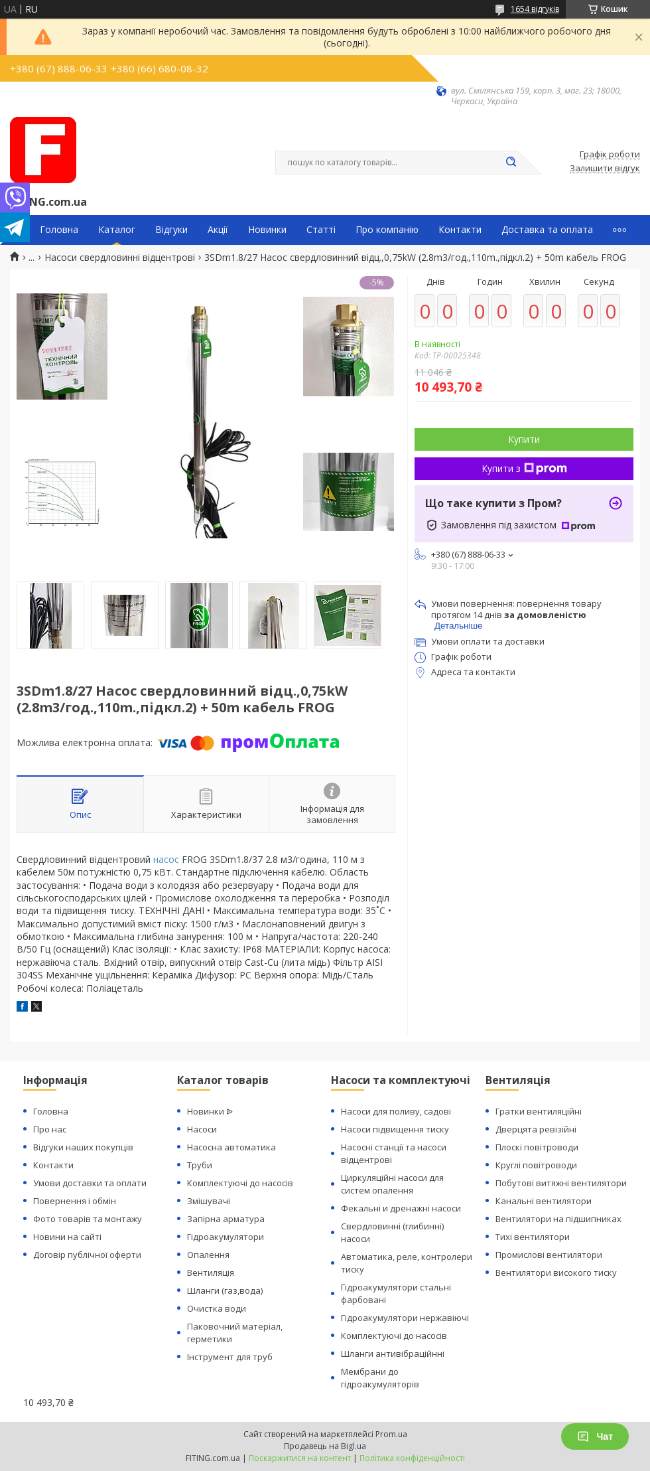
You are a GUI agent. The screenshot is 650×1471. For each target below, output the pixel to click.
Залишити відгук (605, 168)
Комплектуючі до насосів (240, 1183)
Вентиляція (210, 1272)
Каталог (116, 229)
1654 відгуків (535, 9)
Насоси (202, 1129)
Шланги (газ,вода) (225, 1290)
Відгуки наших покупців (83, 1147)
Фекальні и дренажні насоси (401, 1208)
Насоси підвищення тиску (395, 1129)
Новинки (267, 229)
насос (166, 859)
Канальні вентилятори (543, 1201)
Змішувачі (208, 1201)
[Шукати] (510, 163)
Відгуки (171, 229)
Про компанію (387, 229)
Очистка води (216, 1308)
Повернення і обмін (74, 1201)
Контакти (460, 229)
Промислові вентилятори (548, 1255)
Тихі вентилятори (532, 1237)
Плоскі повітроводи (536, 1147)
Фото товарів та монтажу (87, 1219)
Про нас (49, 1129)
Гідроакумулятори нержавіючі (405, 1318)
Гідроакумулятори (225, 1237)
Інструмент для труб (230, 1357)
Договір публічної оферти (87, 1255)
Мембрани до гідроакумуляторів (380, 1377)
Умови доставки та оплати (90, 1183)
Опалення (208, 1255)
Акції (218, 229)
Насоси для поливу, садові (396, 1111)
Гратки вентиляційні (538, 1111)
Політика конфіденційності (412, 1458)
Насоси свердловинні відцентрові (119, 258)
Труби (199, 1165)
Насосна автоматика (231, 1147)
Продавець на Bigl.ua (325, 1446)
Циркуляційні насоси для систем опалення (392, 1184)
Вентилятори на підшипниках (558, 1219)
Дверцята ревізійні (535, 1129)
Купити (524, 439)
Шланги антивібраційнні (392, 1353)
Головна (59, 229)
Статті (321, 229)
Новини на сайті (67, 1237)
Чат (595, 1436)
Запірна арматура (226, 1219)
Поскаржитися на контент (300, 1458)
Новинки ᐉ (210, 1111)
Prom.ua (391, 1434)
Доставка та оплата (547, 229)
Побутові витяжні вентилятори (561, 1183)
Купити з (524, 468)
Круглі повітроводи (536, 1165)
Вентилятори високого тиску (556, 1272)
